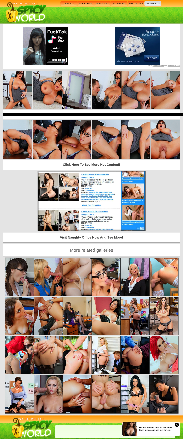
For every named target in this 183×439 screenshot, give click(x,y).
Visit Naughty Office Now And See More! (91, 237)
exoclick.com (158, 66)
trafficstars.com (174, 66)
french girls (102, 3)
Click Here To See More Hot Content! (91, 164)
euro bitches (136, 3)
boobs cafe (119, 3)
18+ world (69, 3)
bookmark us (152, 3)
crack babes (85, 3)
